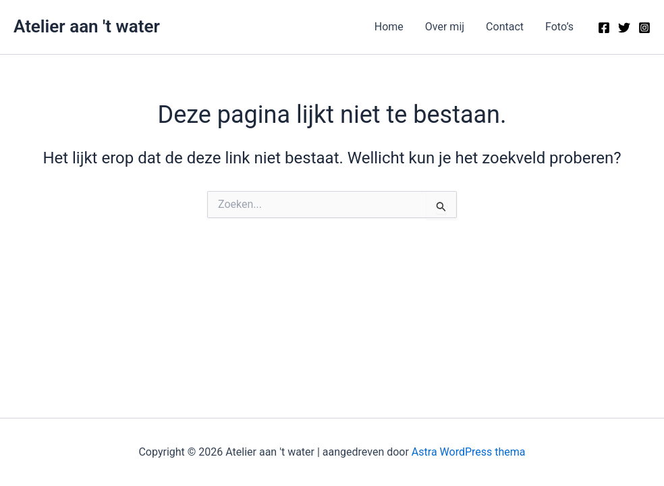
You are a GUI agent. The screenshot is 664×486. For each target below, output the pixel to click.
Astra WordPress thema (469, 452)
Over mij (444, 26)
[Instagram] (644, 28)
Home (389, 26)
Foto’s (559, 26)
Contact (505, 26)
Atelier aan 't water (86, 26)
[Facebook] (604, 28)
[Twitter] (624, 28)
